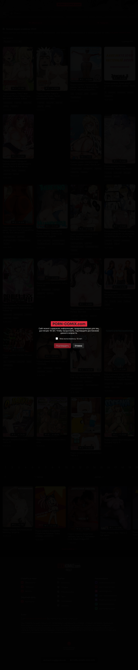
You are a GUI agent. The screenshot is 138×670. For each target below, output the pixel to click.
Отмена (78, 346)
